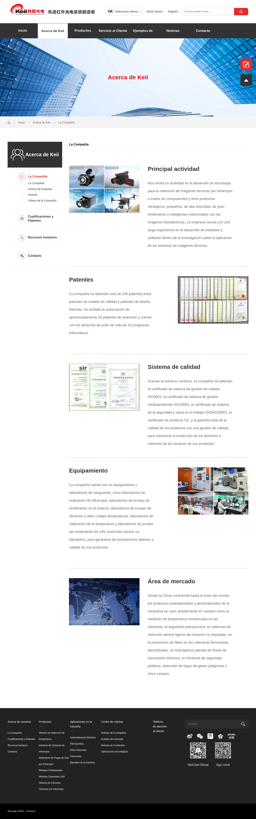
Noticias (173, 31)
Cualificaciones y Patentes (21, 739)
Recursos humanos (18, 745)
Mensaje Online (16, 811)
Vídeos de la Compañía (42, 200)
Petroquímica (77, 743)
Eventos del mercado (112, 739)
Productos (83, 30)
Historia (32, 194)
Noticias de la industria (113, 745)
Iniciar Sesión (154, 11)
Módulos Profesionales (50, 770)
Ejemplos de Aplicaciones (143, 38)
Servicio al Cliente (113, 31)
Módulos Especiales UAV (52, 776)
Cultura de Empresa (40, 189)
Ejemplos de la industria (82, 762)
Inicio (22, 30)
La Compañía (66, 122)
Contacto (203, 31)
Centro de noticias (112, 721)
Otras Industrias (78, 750)
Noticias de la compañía (113, 733)
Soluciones (75, 756)
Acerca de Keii (52, 31)
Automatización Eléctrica (82, 737)
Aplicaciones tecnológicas (114, 751)
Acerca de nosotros (19, 721)
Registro (173, 11)
